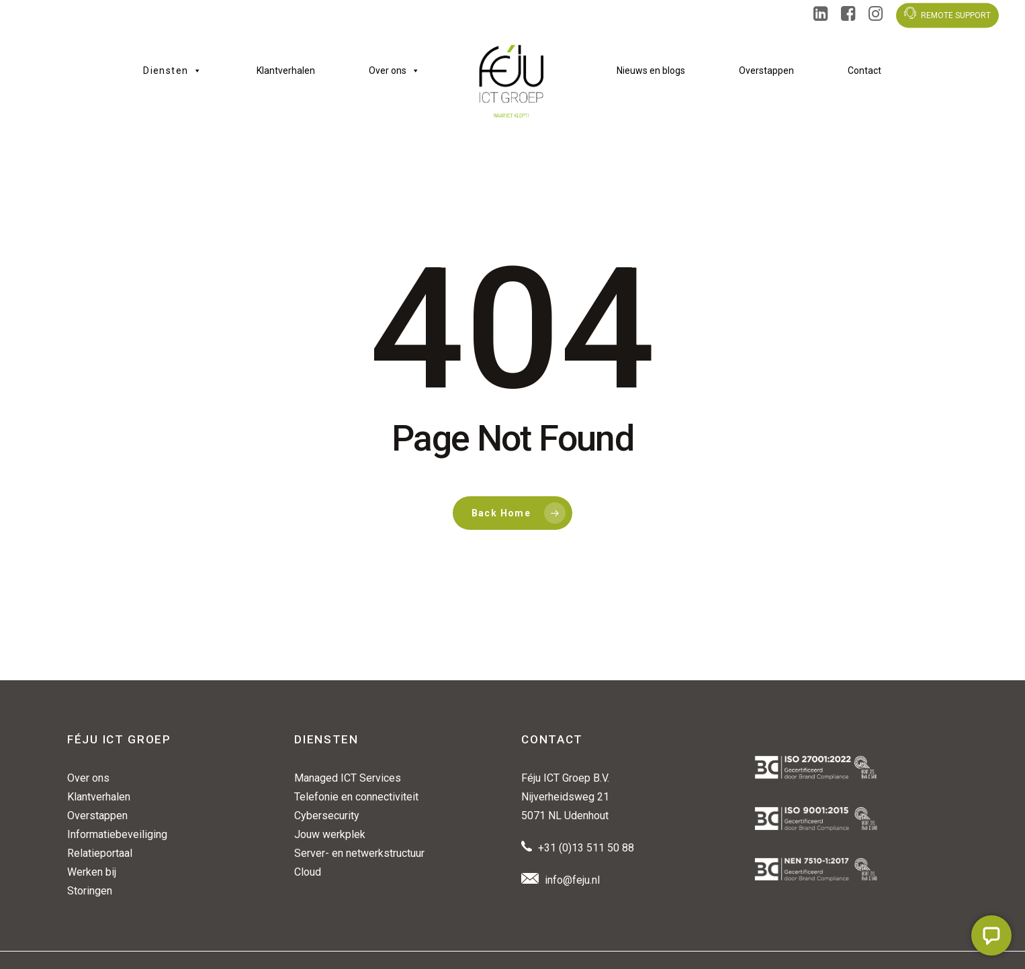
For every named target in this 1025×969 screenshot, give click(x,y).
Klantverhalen (286, 70)
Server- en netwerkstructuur (359, 853)
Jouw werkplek (329, 834)
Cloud (307, 872)
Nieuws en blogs (651, 70)
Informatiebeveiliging (117, 834)
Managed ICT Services (347, 778)
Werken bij (91, 872)
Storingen (89, 890)
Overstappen (766, 70)
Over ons (394, 70)
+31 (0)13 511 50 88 (586, 847)
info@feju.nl (572, 880)
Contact (864, 70)
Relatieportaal (99, 853)
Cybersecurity (326, 815)
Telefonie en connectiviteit (356, 796)
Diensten (173, 70)
